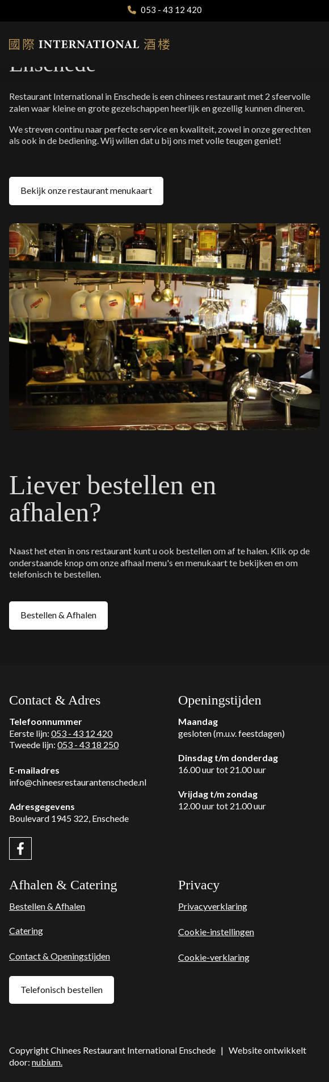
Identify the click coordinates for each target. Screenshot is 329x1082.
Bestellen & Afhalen (58, 614)
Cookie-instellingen (216, 931)
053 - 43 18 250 (88, 744)
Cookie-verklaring (214, 957)
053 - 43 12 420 (81, 733)
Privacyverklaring (212, 906)
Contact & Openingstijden (59, 956)
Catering (26, 930)
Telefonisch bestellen (61, 989)
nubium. (47, 1061)
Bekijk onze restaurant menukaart (86, 190)
